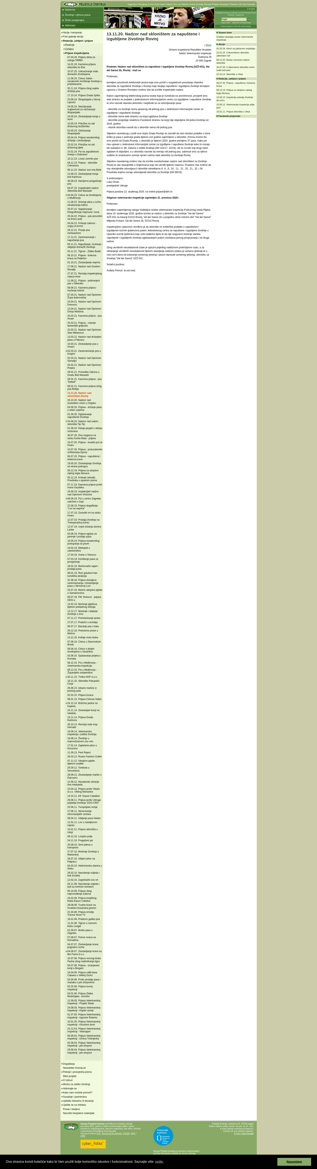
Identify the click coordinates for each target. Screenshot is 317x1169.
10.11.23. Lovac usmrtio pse (83, 158)
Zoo (174, 4)
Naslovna (70, 9)
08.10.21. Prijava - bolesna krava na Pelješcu (82, 257)
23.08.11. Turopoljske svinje (83, 807)
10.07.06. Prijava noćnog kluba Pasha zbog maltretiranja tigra (84, 960)
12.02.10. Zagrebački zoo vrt (83, 879)
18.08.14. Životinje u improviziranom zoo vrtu (80, 740)
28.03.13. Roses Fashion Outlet (85, 756)
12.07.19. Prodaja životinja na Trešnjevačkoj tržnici (83, 521)
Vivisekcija (142, 4)
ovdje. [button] (159, 1161)
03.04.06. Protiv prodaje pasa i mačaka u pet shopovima (84, 981)
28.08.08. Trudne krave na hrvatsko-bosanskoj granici (82, 906)
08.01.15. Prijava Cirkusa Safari (85, 699)
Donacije (251, 4)
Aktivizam (70, 25)
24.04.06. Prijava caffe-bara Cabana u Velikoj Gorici (82, 974)
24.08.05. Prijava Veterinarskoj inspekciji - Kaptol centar (84, 1009)
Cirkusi (169, 4)
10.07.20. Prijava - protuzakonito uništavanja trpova (85, 451)
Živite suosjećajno (74, 20)
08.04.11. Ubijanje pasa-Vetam (84, 818)
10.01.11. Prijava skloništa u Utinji (233, 111)
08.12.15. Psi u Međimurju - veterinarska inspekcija (82, 664)
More (208, 45)
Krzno (151, 4)
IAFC (133, 1133)
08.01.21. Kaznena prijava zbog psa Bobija (85, 387)
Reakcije (70, 44)
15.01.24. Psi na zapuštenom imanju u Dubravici (83, 153)
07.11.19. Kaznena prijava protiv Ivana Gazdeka (85, 486)
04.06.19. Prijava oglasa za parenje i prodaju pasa (82, 535)
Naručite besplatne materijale (78, 1113)
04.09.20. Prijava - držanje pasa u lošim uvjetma (85, 408)
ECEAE (126, 1133)
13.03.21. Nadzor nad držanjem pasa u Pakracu (84, 338)
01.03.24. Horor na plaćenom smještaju (236, 48)
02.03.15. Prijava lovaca (80, 695)
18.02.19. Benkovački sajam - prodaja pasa (83, 567)
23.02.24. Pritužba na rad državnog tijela (81, 146)
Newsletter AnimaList (74, 1067)
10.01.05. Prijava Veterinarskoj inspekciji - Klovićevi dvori (84, 1023)
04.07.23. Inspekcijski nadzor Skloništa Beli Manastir (83, 189)
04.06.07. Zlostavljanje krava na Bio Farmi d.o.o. (85, 952)
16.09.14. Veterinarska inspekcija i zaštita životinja (82, 733)
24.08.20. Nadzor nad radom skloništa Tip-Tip (83, 423)
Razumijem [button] (294, 1161)
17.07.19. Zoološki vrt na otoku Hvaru (84, 514)
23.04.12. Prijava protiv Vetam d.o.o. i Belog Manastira (84, 790)
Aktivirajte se (70, 1088)
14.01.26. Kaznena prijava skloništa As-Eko (82, 66)
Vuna (162, 4)
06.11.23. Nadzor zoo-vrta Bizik (84, 169)
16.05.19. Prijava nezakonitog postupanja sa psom (83, 542)
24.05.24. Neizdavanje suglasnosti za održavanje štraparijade (81, 109)
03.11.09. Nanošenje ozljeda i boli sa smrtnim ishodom (83, 885)
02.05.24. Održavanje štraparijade (79, 132)
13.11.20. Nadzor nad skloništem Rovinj (80, 394)
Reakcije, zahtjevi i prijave (78, 40)
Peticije (215, 4)
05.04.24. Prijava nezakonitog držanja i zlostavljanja (83, 139)
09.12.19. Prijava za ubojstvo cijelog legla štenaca (83, 472)
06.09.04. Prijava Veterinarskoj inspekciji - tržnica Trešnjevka (84, 1037)
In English (251, 9)
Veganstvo (132, 4)
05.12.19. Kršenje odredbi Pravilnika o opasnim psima (82, 479)
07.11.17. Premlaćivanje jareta (84, 618)
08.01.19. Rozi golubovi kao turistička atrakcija (82, 574)
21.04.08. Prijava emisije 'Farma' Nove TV (81, 913)
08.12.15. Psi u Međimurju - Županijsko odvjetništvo (82, 671)
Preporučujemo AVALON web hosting (236, 26)
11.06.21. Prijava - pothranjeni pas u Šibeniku (84, 282)
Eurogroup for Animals (112, 1133)
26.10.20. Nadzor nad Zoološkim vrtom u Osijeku (82, 401)
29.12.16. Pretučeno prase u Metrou (83, 632)
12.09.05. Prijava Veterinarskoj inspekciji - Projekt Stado (84, 1002)
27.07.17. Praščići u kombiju (83, 622)
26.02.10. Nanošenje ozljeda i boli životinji (83, 874)
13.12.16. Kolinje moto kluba (83, 637)
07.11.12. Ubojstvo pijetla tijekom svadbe (81, 762)
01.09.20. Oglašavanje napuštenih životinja (80, 416)
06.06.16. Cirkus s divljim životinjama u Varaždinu (81, 650)
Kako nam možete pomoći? (77, 1092)
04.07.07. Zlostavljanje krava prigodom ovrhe (83, 946)
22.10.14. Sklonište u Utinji (230, 74)
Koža (157, 4)
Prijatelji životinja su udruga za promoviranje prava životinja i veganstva (236, 14)
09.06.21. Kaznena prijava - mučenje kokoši (82, 289)
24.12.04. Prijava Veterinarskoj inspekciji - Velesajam (84, 1030)
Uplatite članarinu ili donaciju (78, 1100)
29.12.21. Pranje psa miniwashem (79, 231)
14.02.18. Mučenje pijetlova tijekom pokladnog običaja (82, 605)
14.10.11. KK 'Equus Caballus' (84, 796)
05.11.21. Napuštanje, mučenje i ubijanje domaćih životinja (85, 245)
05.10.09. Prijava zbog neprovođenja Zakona (80, 892)
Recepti (207, 4)
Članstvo (234, 4)
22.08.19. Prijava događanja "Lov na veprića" (83, 507)
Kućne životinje (196, 4)
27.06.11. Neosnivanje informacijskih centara (80, 812)
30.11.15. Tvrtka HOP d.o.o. (83, 676)
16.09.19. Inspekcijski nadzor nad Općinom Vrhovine (83, 493)
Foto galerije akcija (73, 36)
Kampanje (224, 4)
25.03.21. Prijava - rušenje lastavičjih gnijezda (82, 324)
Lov (179, 4)
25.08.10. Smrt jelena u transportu (80, 846)
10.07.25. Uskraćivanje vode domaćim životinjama (83, 73)
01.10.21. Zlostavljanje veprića (84, 262)
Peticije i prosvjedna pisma (77, 1072)
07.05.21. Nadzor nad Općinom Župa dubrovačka (84, 296)
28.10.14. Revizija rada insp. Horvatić (83, 726)
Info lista (242, 4)
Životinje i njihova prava (77, 15)
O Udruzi (68, 1080)
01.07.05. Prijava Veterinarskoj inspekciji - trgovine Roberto (84, 1016)
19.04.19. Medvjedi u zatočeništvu (79, 549)
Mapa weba (225, 23)
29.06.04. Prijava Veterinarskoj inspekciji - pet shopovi (84, 1051)
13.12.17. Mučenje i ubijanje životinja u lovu (83, 612)
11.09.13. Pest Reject (79, 752)
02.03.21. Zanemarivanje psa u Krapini (84, 352)
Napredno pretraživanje (241, 23)
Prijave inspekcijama (77, 53)
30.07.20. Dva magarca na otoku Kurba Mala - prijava (82, 437)
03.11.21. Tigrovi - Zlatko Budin (84, 251)
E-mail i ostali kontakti (244, 1133)
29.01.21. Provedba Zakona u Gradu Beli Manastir (83, 373)
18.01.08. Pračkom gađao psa (84, 919)
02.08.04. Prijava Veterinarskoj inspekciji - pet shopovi (84, 1044)
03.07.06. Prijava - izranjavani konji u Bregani (83, 967)
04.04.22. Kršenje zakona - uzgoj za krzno (82, 224)
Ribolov (185, 4)
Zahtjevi (69, 49)
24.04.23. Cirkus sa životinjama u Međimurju (84, 196)
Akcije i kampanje (72, 32)
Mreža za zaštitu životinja (76, 1084)
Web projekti (69, 1076)
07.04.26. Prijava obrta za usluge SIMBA (81, 58)
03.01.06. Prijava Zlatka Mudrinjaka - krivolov (80, 995)
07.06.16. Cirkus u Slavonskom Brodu (84, 643)
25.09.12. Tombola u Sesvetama (79, 769)
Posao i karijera (71, 1109)
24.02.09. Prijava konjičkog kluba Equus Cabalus (82, 899)
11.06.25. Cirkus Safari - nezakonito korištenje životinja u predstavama (85, 81)
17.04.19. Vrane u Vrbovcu (82, 554)
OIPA (82, 1136)
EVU (99, 1133)
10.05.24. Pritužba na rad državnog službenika (81, 125)
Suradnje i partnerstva (75, 1096)
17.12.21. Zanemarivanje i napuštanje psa (82, 238)
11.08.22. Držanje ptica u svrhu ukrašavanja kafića (84, 203)
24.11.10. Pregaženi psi (80, 840)
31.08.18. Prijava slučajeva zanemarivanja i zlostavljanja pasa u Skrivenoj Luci (83, 583)
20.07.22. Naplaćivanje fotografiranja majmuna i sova (83, 210)
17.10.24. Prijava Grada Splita (84, 95)
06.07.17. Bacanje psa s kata (83, 626)
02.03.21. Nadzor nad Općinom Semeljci (84, 359)
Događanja (69, 1063)
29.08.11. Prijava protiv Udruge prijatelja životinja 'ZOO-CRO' (84, 801)
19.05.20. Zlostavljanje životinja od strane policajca (84, 465)
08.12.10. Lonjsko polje (80, 836)
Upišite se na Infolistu (74, 1104)
